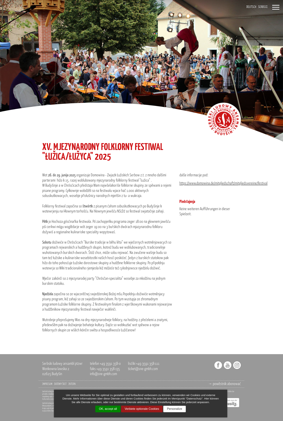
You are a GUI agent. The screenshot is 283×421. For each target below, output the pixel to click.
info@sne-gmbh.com (103, 374)
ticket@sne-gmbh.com (143, 369)
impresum (47, 384)
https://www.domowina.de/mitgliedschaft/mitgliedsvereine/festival (223, 183)
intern (72, 384)
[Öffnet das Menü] (276, 7)
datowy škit (60, 384)
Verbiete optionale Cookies (142, 408)
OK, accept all (108, 408)
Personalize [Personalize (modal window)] (174, 408)
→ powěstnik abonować (224, 384)
